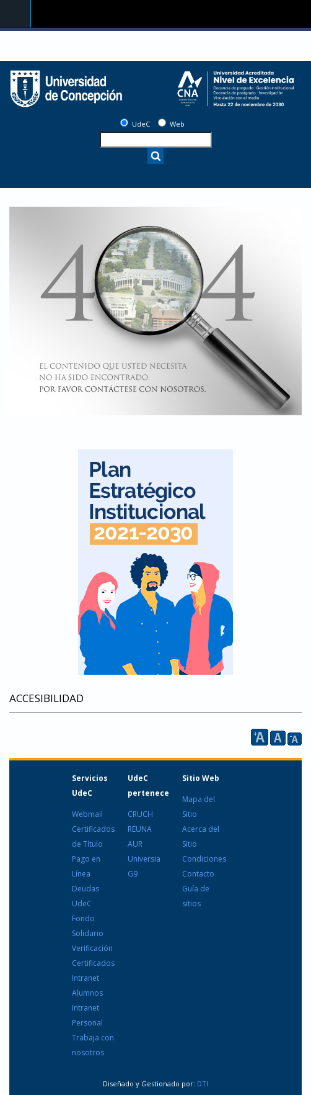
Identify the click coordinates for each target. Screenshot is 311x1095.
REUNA (140, 829)
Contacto (198, 873)
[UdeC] (124, 123)
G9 (133, 873)
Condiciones (204, 859)
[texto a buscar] (156, 140)
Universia (144, 859)
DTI (201, 1083)
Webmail (87, 814)
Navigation (15, 14)
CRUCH (140, 814)
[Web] (162, 123)
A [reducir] (294, 739)
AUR (135, 844)
